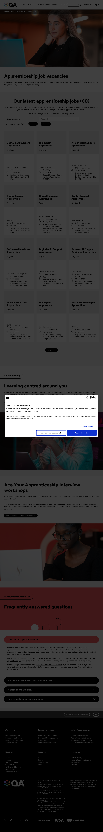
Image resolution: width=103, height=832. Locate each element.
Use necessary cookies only (51, 433)
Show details (88, 426)
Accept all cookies (82, 433)
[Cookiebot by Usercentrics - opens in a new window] (88, 397)
